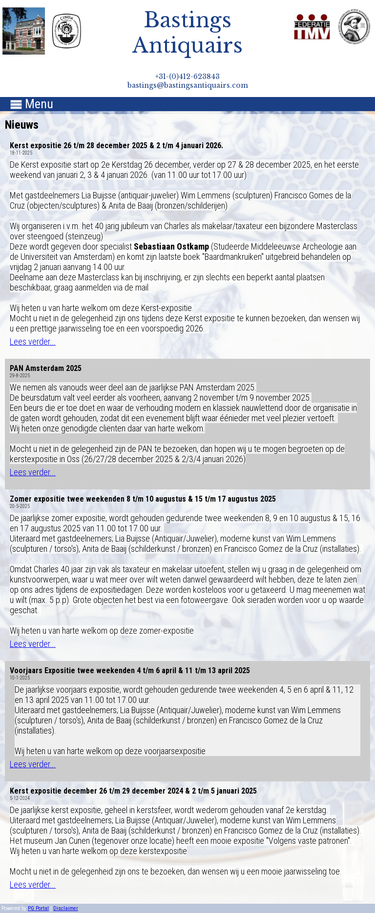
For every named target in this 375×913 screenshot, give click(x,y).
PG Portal (38, 908)
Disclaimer (65, 908)
